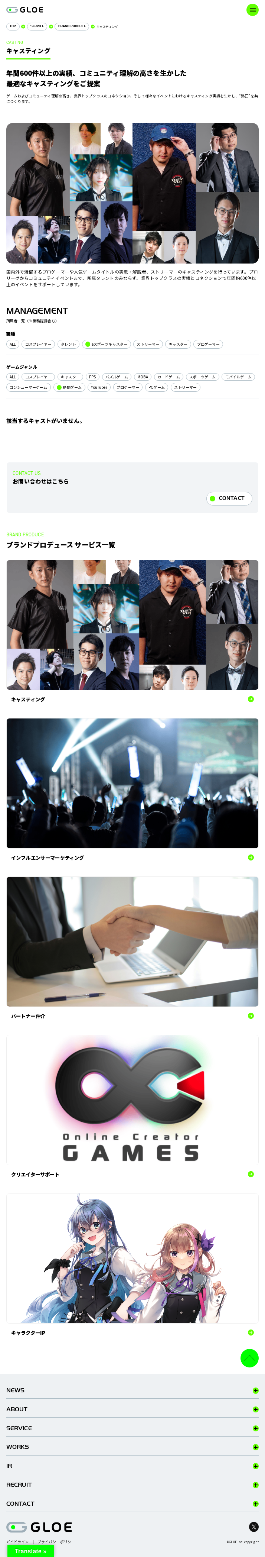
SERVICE (37, 26)
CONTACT (232, 498)
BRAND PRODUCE (72, 26)
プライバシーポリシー (56, 1541)
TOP (13, 26)
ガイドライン (17, 1541)
